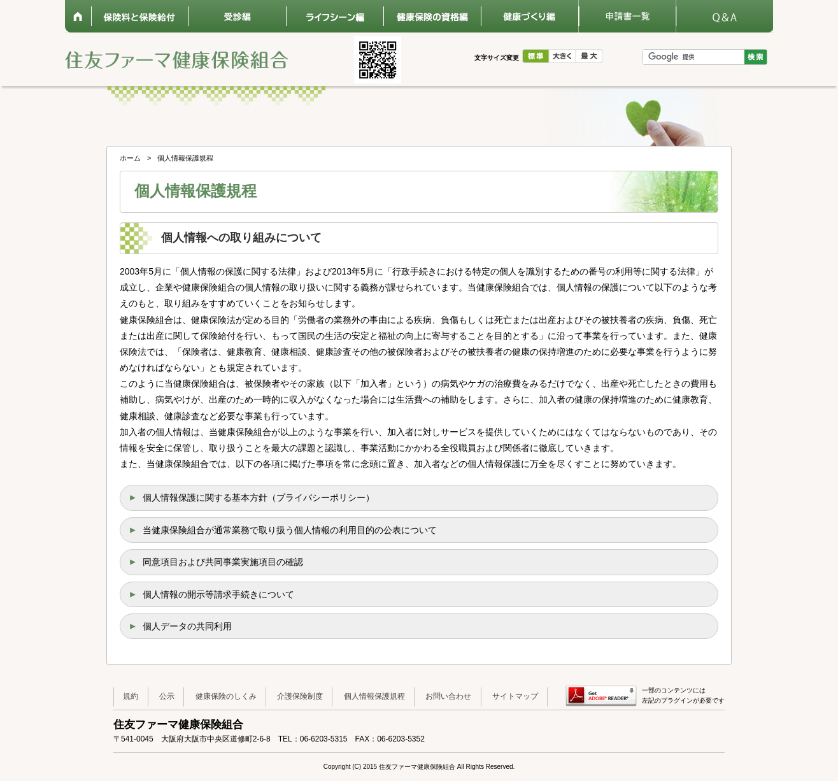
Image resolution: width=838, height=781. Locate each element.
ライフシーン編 (334, 16)
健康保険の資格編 (432, 16)
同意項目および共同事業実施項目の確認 (223, 562)
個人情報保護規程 (374, 696)
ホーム (78, 16)
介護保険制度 (300, 696)
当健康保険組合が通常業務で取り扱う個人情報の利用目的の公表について (290, 530)
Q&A (724, 16)
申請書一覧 (627, 16)
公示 (166, 696)
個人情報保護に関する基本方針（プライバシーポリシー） (258, 497)
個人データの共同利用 (187, 626)
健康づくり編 (529, 16)
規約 (130, 696)
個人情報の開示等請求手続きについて (218, 594)
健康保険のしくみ (226, 696)
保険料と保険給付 (139, 16)
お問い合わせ (448, 696)
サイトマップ (515, 696)
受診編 (237, 16)
